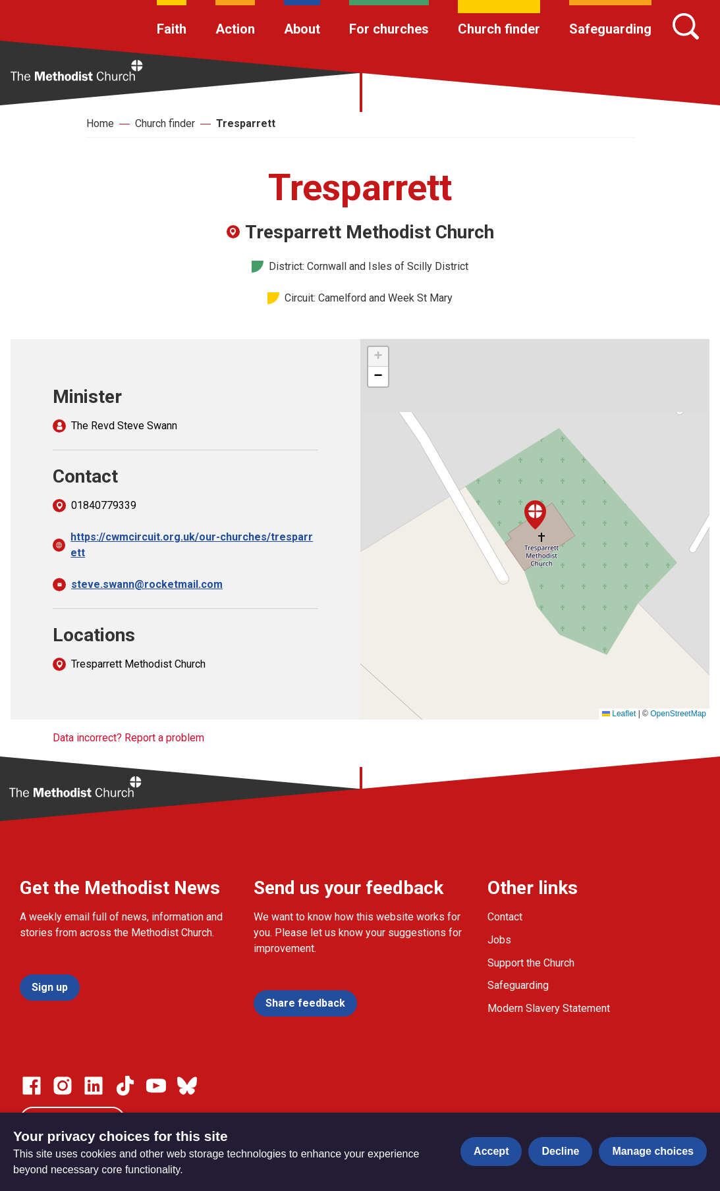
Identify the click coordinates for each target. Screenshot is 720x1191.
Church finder (499, 29)
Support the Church (530, 963)
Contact (504, 917)
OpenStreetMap (678, 713)
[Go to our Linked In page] (93, 1086)
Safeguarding (610, 29)
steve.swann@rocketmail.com (147, 584)
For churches (389, 29)
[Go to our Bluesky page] (187, 1086)
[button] (535, 514)
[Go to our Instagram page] (62, 1086)
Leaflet (619, 713)
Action (235, 29)
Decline (560, 1151)
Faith (171, 29)
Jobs (499, 940)
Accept (491, 1151)
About (302, 29)
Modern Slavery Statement (548, 1008)
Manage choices (653, 1151)
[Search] (686, 26)
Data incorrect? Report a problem (128, 737)
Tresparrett (245, 123)
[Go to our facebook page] (31, 1086)
